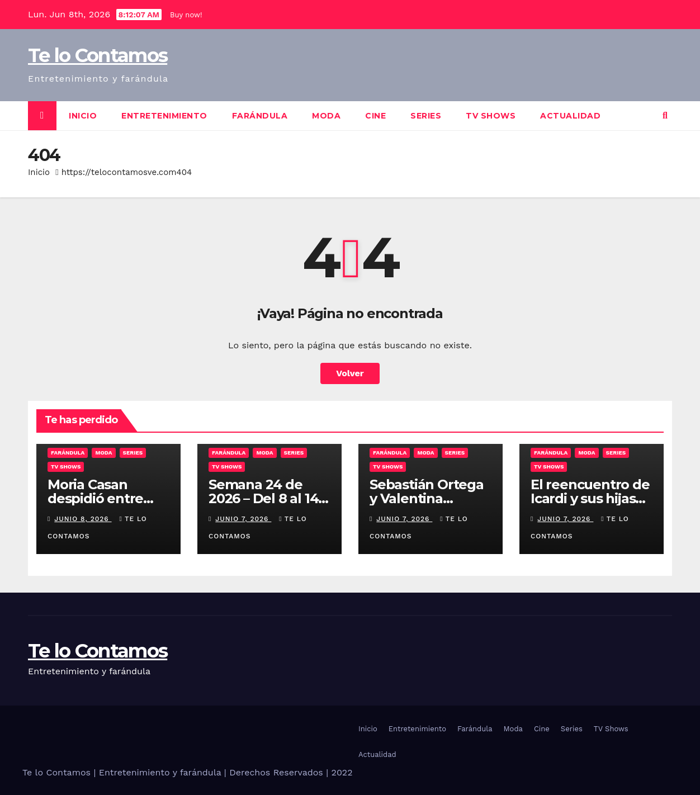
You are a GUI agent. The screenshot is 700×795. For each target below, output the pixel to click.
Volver (350, 373)
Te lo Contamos (97, 55)
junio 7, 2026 (243, 519)
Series (425, 116)
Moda (326, 116)
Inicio (83, 116)
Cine (375, 116)
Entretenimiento (164, 116)
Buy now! (186, 15)
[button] (665, 115)
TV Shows (490, 116)
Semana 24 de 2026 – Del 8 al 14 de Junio (263, 498)
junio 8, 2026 (82, 519)
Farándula (260, 116)
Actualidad (570, 116)
